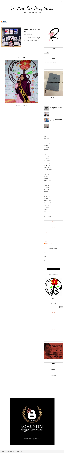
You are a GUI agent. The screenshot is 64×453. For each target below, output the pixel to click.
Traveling (47, 52)
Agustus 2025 (47, 136)
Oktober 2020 (47, 182)
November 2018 (47, 215)
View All (53, 221)
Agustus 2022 (47, 154)
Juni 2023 (46, 147)
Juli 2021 (45, 173)
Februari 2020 (47, 194)
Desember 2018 (47, 213)
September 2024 (47, 140)
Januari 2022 (46, 163)
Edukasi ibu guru (53, 97)
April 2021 (46, 174)
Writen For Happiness (32, 8)
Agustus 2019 (47, 204)
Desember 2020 (47, 178)
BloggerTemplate (19, 451)
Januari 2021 (46, 176)
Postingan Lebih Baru (8, 52)
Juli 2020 (45, 185)
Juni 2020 (46, 187)
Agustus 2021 (47, 171)
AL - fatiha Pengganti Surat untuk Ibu (56, 120)
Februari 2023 (47, 151)
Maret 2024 (46, 141)
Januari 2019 (46, 211)
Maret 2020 (46, 193)
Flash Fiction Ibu (53, 126)
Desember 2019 (47, 198)
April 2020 (46, 191)
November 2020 (47, 180)
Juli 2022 (45, 156)
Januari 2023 (46, 152)
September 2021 (47, 169)
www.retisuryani (48, 243)
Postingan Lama (36, 52)
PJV (46, 241)
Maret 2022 (46, 160)
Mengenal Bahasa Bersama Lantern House (56, 108)
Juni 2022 (46, 158)
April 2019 (46, 209)
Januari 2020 (46, 196)
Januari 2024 (46, 143)
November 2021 (47, 165)
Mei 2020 (46, 189)
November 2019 (47, 200)
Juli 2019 (45, 205)
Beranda (45, 335)
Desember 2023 (47, 145)
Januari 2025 (46, 138)
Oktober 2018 (47, 216)
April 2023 (46, 149)
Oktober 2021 (47, 167)
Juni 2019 (46, 207)
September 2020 (47, 183)
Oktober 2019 (47, 202)
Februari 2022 (47, 162)
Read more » (27, 44)
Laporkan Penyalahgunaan (49, 232)
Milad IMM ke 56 (53, 114)
